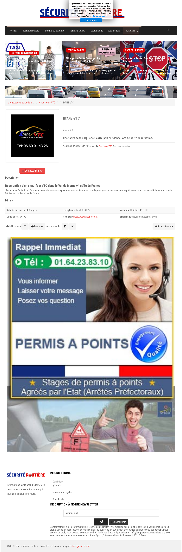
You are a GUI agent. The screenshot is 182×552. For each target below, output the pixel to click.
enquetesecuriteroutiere (20, 102)
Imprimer (37, 226)
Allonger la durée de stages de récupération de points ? (83, 60)
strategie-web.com (80, 546)
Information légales (62, 492)
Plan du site (58, 499)
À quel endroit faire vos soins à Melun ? (30, 61)
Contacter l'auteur (32, 170)
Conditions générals (58, 483)
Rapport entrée (164, 226)
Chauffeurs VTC (47, 102)
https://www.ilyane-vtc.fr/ (85, 216)
